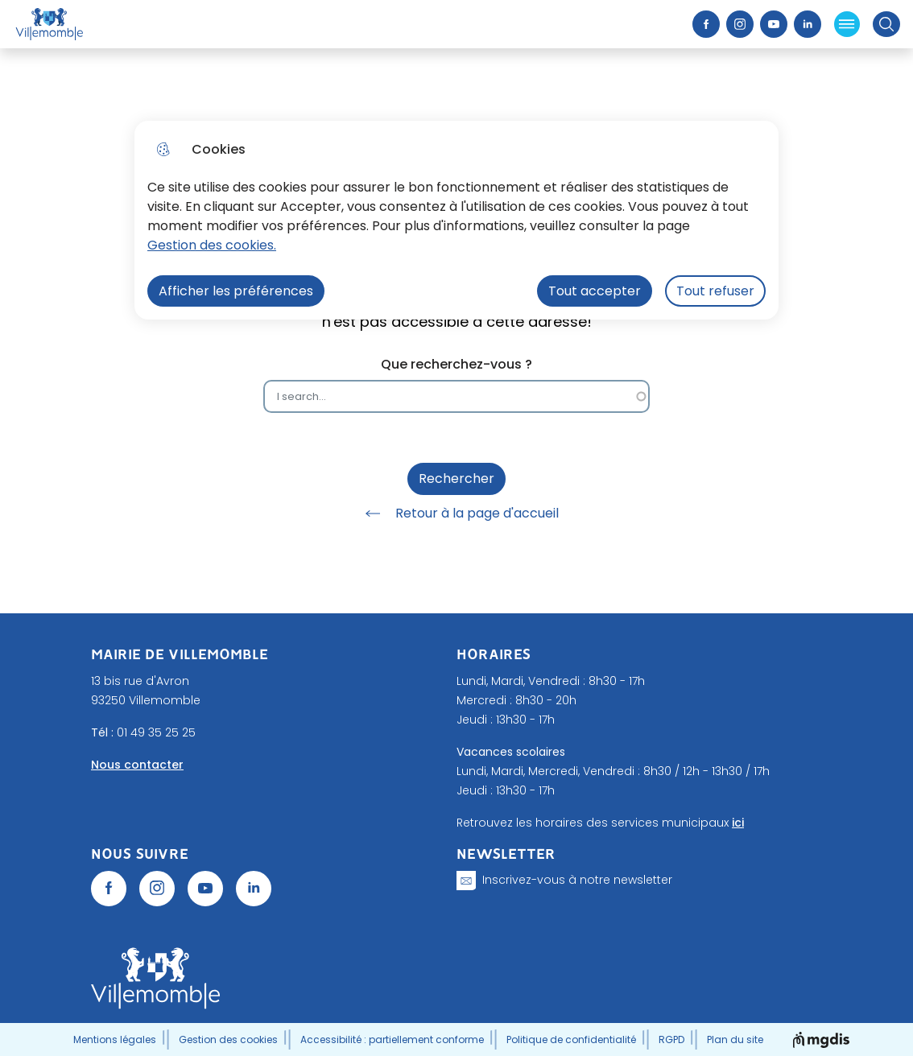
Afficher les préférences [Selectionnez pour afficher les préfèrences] (236, 291)
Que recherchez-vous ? (456, 364)
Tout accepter (594, 291)
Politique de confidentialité (571, 1039)
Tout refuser (715, 291)
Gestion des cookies (228, 1039)
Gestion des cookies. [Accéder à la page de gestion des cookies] (211, 245)
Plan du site (735, 1039)
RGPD (671, 1039)
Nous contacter (137, 765)
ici (738, 823)
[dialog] (456, 220)
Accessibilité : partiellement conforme (392, 1039)
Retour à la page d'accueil (456, 513)
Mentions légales (114, 1039)
